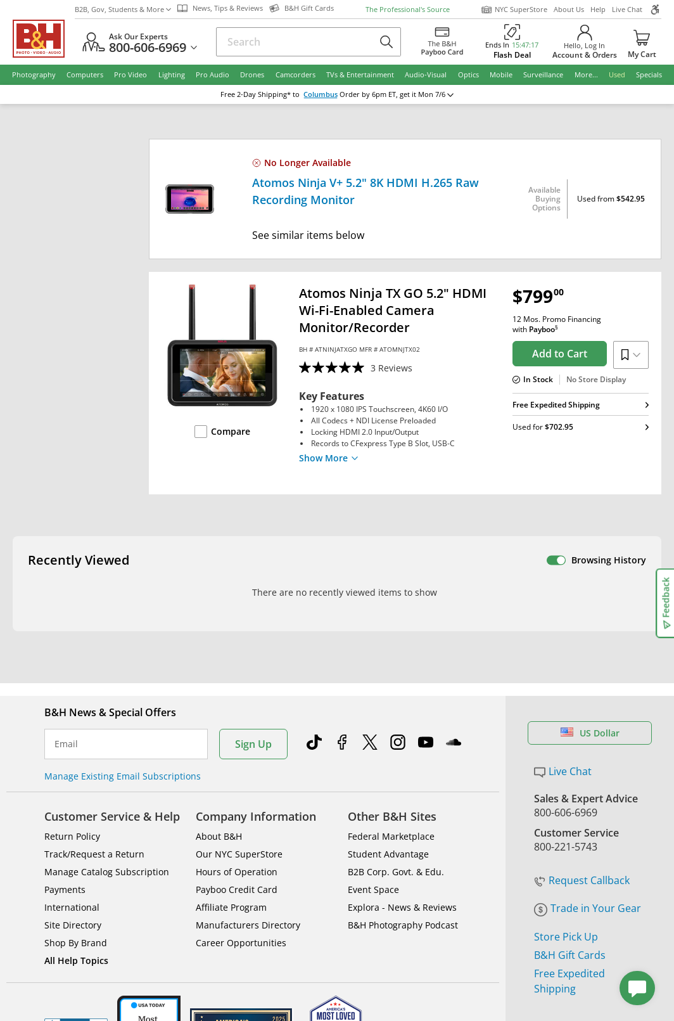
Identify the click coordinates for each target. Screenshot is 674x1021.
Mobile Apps (463, 878)
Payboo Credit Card (236, 739)
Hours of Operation (236, 721)
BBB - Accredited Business (76, 876)
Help (598, 9)
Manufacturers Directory (248, 774)
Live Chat (627, 9)
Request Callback (582, 729)
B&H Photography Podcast (403, 774)
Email (66, 593)
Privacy (410, 918)
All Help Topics (76, 810)
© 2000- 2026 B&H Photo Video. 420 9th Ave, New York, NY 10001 (160, 923)
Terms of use (343, 918)
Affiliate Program (231, 756)
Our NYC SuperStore (239, 703)
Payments (65, 739)
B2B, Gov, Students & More (123, 9)
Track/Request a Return (94, 703)
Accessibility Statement (575, 923)
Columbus (329, 94)
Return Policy (72, 685)
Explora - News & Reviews (402, 756)
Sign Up (253, 593)
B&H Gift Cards (570, 804)
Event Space (373, 739)
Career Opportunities (241, 792)
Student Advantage (388, 703)
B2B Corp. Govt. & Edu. (396, 721)
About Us (569, 9)
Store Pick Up (566, 785)
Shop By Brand (75, 792)
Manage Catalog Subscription (106, 721)
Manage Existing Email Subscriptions (122, 625)
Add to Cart (559, 354)
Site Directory (72, 774)
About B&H (219, 685)
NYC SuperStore (514, 9)
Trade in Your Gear (587, 757)
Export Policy (476, 918)
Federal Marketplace (391, 685)
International (71, 756)
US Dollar (590, 582)
